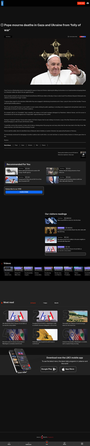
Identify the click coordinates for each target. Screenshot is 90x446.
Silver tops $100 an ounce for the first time (69, 220)
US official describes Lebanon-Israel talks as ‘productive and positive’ (70, 249)
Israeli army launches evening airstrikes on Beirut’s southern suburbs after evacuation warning (48, 274)
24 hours (32, 302)
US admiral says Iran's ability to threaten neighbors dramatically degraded (71, 240)
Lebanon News (61, 227)
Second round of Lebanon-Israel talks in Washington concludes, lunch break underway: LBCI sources (13, 342)
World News (21, 168)
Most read (9, 302)
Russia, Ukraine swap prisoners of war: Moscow (69, 171)
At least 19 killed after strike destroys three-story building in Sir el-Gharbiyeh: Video (19, 274)
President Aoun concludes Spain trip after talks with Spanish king (72, 230)
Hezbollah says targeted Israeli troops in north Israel (44, 342)
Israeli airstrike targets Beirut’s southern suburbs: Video (29, 274)
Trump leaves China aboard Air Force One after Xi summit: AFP (30, 180)
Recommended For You (18, 164)
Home (9, 443)
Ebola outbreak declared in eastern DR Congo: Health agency (29, 171)
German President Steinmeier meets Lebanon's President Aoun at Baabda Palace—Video (69, 274)
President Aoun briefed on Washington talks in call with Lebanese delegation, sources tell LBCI (45, 324)
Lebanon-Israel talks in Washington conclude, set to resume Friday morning (74, 342)
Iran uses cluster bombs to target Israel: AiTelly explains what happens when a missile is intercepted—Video (9, 274)
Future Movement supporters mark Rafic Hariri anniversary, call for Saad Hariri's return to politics (78, 274)
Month (56, 302)
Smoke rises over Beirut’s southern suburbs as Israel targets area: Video (58, 274)
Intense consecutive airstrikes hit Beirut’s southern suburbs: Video (39, 274)
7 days (45, 302)
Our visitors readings (56, 214)
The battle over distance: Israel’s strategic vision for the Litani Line (73, 324)
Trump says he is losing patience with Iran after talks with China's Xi (70, 180)
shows (64, 443)
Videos (7, 263)
